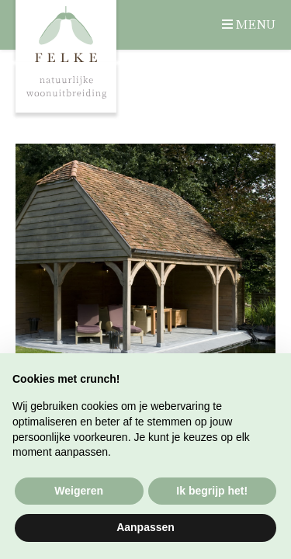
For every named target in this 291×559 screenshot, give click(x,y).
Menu (255, 24)
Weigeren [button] (78, 490)
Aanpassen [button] (145, 527)
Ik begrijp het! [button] (212, 490)
